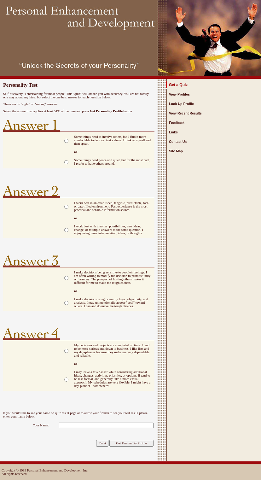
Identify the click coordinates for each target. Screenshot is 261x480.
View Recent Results (185, 113)
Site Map (176, 151)
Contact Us (178, 141)
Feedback (176, 123)
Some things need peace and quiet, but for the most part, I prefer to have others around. (112, 161)
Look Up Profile (181, 104)
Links (173, 132)
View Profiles (179, 94)
